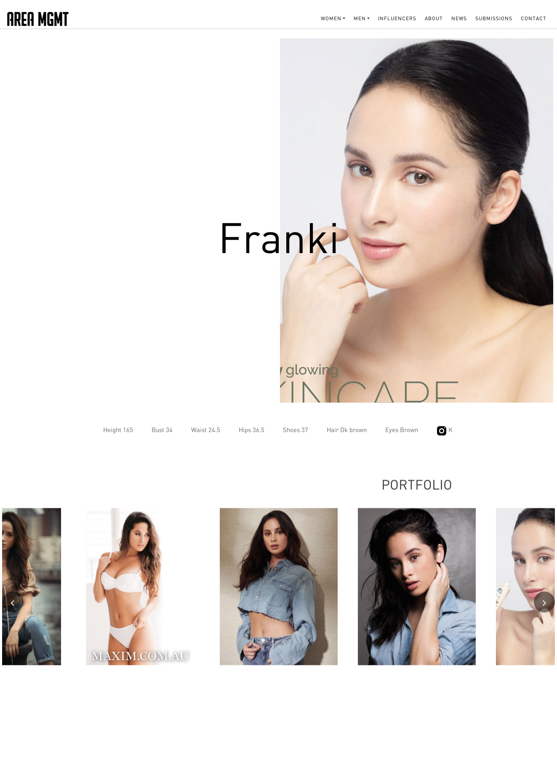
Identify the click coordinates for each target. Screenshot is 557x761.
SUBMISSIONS (493, 18)
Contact (533, 18)
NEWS (459, 18)
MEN (360, 18)
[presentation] (12, 608)
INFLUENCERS (397, 18)
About (434, 18)
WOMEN (331, 18)
